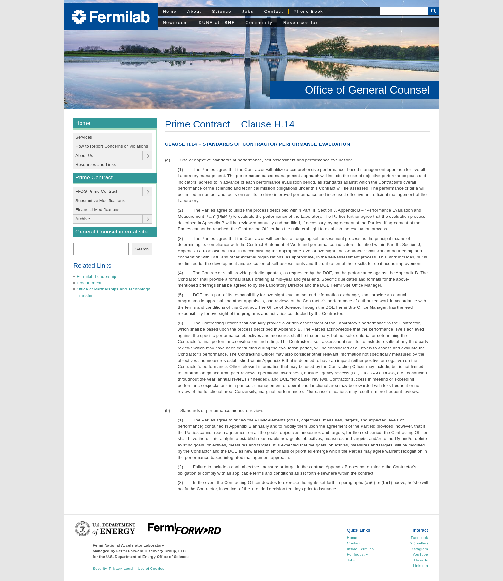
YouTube (420, 554)
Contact (273, 11)
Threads (420, 560)
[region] (251, 54)
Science (222, 11)
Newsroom (175, 22)
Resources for (300, 22)
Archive (82, 219)
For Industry (357, 554)
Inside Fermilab (360, 549)
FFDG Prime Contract (96, 191)
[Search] (404, 11)
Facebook (419, 538)
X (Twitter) (419, 543)
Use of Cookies (151, 568)
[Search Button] (433, 11)
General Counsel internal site (111, 232)
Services (83, 137)
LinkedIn (420, 565)
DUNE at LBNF (217, 22)
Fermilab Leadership (96, 276)
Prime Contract (94, 178)
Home (170, 11)
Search (142, 249)
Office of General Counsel (367, 90)
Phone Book (308, 11)
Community (258, 22)
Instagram (419, 549)
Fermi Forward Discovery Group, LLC (151, 551)
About (194, 11)
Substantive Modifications (100, 200)
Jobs (248, 11)
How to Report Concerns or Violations (111, 146)
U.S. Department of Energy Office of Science (147, 556)
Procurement (89, 283)
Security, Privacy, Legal (113, 568)
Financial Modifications (97, 209)
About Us (84, 155)
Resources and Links (95, 164)
